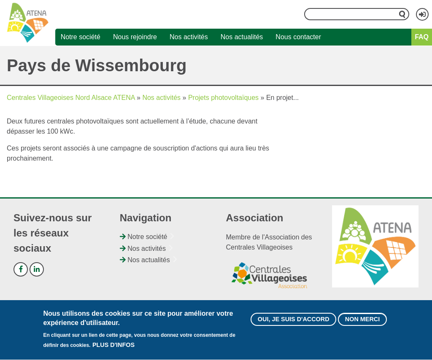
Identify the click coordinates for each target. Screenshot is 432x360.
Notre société (80, 36)
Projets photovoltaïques (223, 97)
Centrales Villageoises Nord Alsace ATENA (71, 97)
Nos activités (189, 36)
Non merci (362, 323)
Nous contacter (298, 36)
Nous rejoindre (135, 36)
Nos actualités (242, 36)
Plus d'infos (113, 349)
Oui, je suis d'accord (293, 323)
